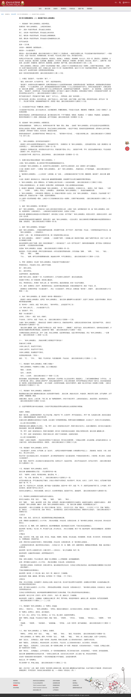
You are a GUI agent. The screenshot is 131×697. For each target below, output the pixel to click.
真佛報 (74, 680)
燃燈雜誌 (75, 683)
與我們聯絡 (16, 687)
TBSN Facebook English (39, 685)
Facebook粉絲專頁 (38, 683)
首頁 (2, 14)
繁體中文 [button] (126, 3)
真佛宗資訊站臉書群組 (39, 680)
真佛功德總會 (56, 680)
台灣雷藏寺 (56, 690)
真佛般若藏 (76, 685)
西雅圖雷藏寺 (56, 685)
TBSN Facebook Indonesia (40, 687)
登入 (116, 2)
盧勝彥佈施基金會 (77, 687)
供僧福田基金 (16, 683)
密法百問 (13, 14)
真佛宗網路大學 (37, 690)
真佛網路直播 (56, 683)
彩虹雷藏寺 (56, 687)
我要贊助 (15, 680)
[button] (47, 9)
